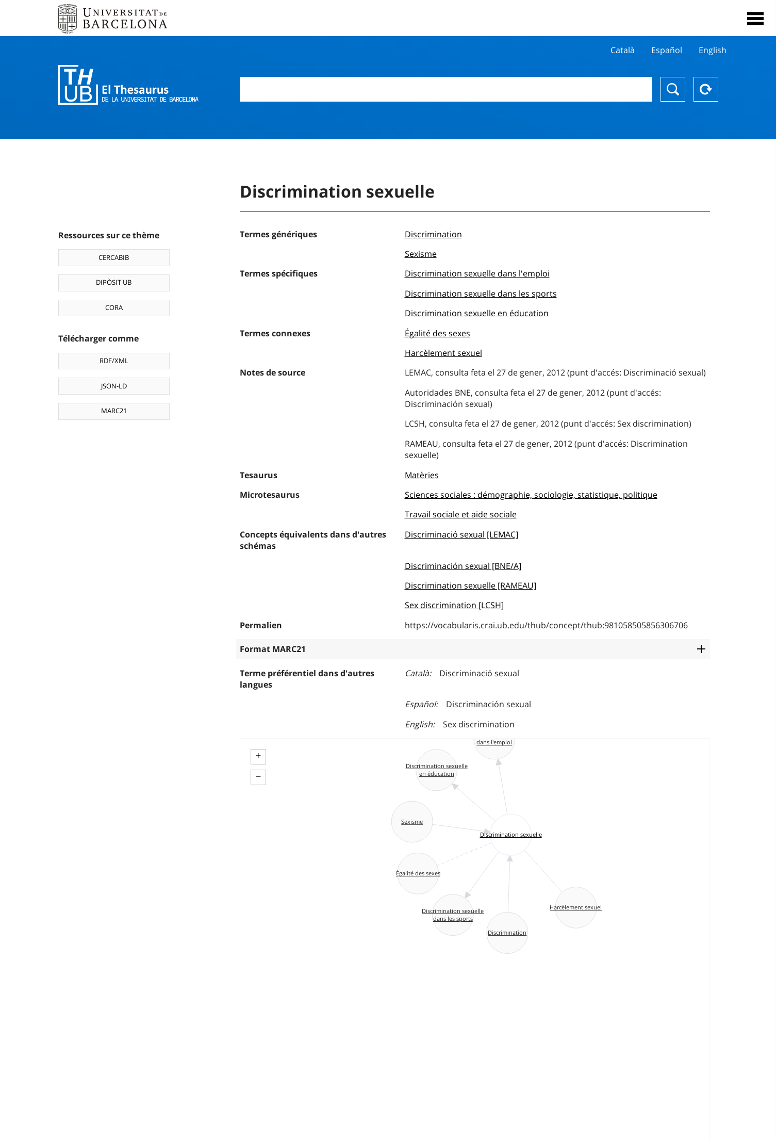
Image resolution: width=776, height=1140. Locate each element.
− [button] (258, 776)
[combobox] (446, 89)
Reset (706, 89)
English (713, 50)
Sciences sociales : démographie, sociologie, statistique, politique (531, 494)
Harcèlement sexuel (443, 353)
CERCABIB (113, 257)
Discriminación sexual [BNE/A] (463, 566)
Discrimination (433, 234)
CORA (114, 307)
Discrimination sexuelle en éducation (477, 313)
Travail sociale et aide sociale (461, 514)
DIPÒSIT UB (113, 282)
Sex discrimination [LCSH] (454, 605)
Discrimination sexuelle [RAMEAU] (470, 585)
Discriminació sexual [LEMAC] (461, 534)
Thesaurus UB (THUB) (128, 85)
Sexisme (421, 253)
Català (622, 50)
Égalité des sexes (437, 333)
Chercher (673, 89)
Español (666, 50)
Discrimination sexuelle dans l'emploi (477, 273)
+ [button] (258, 755)
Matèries (422, 475)
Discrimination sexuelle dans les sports (481, 293)
